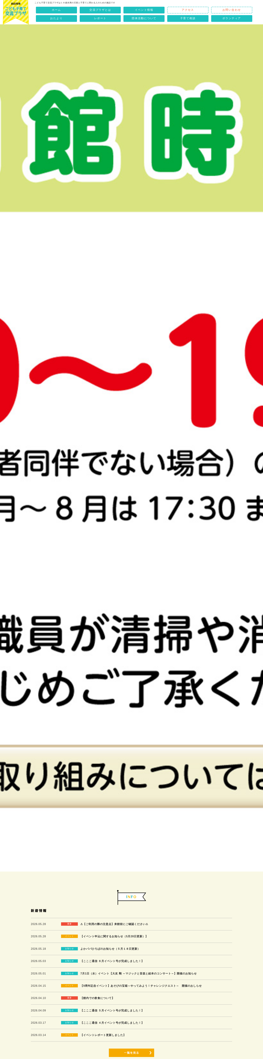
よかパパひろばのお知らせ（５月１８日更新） (110, 948)
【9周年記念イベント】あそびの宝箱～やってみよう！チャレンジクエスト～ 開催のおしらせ (141, 985)
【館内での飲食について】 (97, 998)
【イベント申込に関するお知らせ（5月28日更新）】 (114, 936)
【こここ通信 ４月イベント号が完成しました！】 (112, 1022)
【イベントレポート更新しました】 (103, 1035)
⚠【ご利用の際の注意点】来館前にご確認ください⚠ (114, 924)
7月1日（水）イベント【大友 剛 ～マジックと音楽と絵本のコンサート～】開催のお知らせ (138, 973)
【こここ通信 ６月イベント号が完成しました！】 (112, 961)
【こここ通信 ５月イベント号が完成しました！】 (112, 1010)
